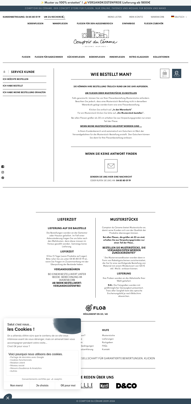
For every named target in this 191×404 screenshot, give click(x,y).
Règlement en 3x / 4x (95, 314)
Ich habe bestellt (13, 86)
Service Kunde (23, 72)
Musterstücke (108, 335)
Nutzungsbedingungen (83, 346)
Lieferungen (108, 339)
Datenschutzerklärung (82, 349)
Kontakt (106, 349)
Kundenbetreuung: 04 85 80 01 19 (21, 17)
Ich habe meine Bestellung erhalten (24, 92)
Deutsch (179, 17)
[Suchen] (55, 17)
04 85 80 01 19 (123, 181)
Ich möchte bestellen (15, 79)
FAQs (104, 346)
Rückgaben (107, 342)
